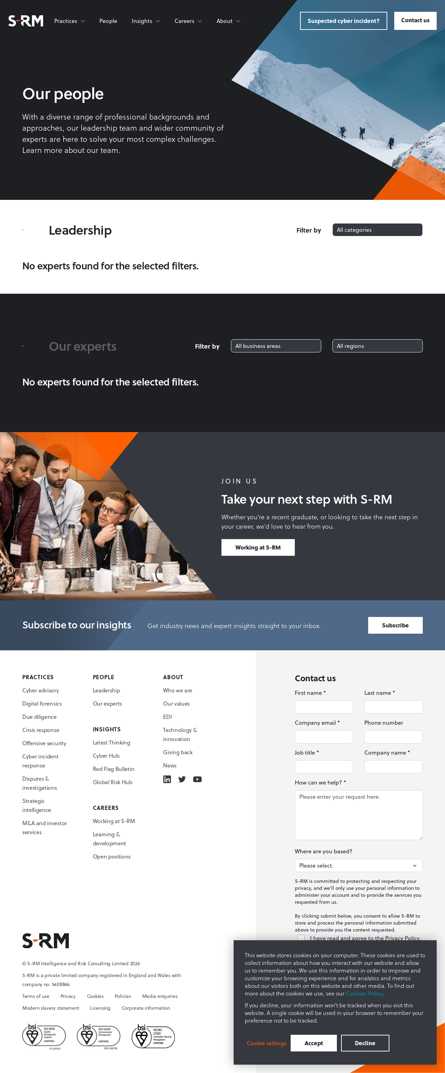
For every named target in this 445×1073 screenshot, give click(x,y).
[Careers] (188, 21)
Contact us (415, 20)
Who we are (177, 690)
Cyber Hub (106, 755)
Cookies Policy (364, 993)
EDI (167, 717)
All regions (350, 346)
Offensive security (44, 743)
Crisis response (40, 730)
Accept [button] (314, 1043)
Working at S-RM (258, 547)
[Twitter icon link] (182, 779)
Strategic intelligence (36, 805)
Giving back (177, 752)
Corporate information (146, 1008)
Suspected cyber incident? (344, 21)
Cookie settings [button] (266, 1043)
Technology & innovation (180, 734)
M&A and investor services (44, 827)
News (170, 765)
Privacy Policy (402, 938)
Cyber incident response (40, 761)
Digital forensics (42, 703)
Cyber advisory (40, 690)
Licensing (100, 1008)
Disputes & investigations (39, 783)
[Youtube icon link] (197, 779)
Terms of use (35, 996)
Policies (123, 996)
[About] (229, 21)
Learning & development (109, 838)
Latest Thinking (111, 742)
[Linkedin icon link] (167, 779)
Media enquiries (160, 996)
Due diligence (39, 717)
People (108, 21)
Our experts (107, 703)
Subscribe (395, 625)
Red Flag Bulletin (114, 769)
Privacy (68, 996)
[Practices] (69, 21)
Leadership (106, 690)
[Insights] (146, 21)
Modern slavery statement (50, 1008)
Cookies (95, 996)
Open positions (112, 856)
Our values (176, 703)
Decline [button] (365, 1043)
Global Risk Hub (112, 782)
